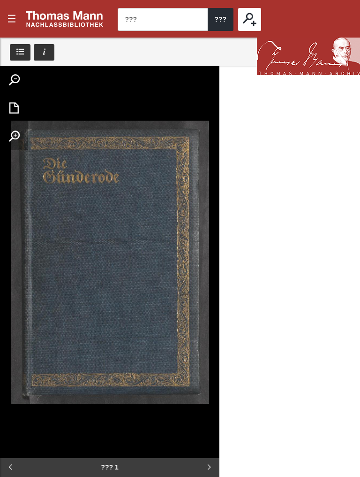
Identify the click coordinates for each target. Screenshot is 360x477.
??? (65, 19)
